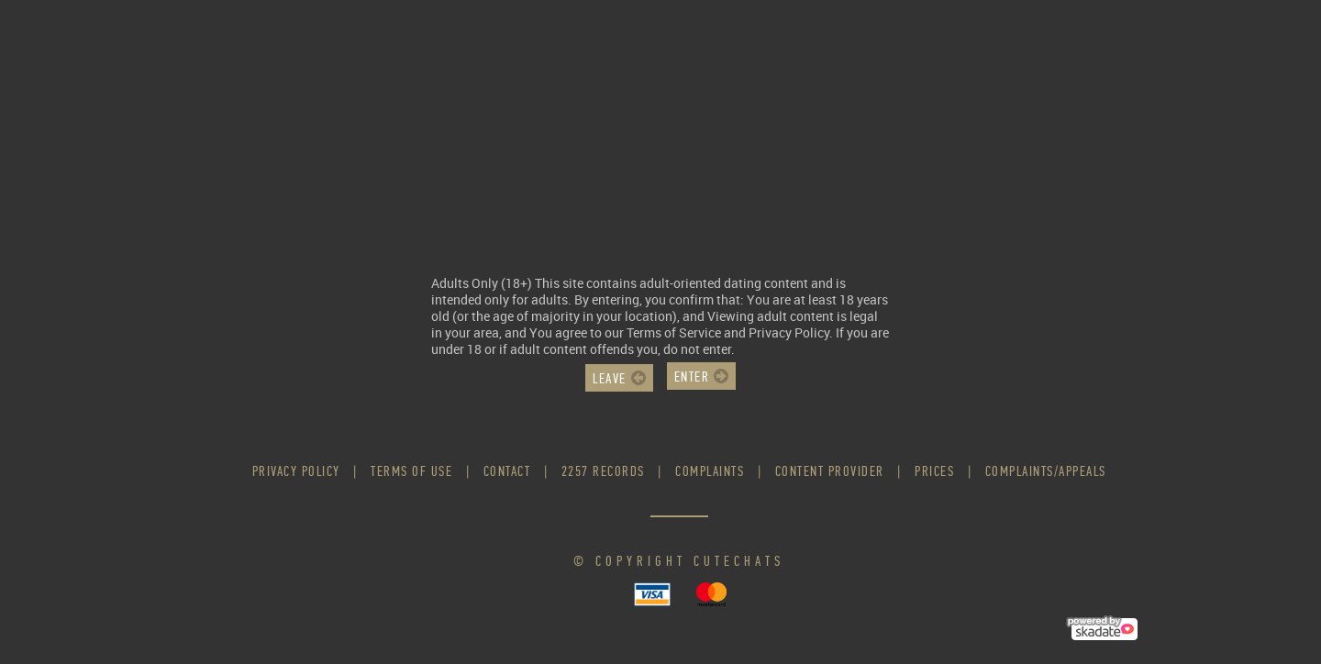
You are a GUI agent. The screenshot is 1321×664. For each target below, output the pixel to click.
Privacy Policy (296, 471)
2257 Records (603, 471)
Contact (507, 471)
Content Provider (829, 471)
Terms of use (411, 471)
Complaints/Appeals (1045, 471)
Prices (934, 471)
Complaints (709, 471)
